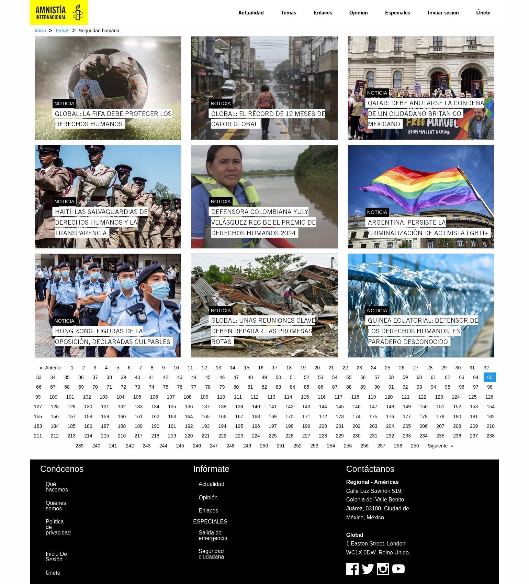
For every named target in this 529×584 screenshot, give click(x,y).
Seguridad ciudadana (211, 554)
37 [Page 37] (95, 377)
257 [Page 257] (381, 445)
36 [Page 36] (81, 377)
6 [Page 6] (129, 367)
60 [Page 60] (419, 377)
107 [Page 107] (171, 397)
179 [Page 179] (440, 416)
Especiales (397, 12)
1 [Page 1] (72, 367)
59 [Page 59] (405, 377)
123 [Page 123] (439, 397)
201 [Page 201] (340, 426)
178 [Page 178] (424, 416)
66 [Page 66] (39, 387)
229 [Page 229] (340, 436)
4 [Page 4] (106, 367)
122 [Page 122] (422, 397)
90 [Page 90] (377, 387)
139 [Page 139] (239, 406)
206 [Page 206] (424, 426)
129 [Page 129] (71, 406)
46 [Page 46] (222, 377)
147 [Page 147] (373, 406)
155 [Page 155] (38, 416)
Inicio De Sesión (56, 556)
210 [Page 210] (491, 426)
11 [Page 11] (190, 367)
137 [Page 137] (206, 406)
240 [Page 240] (96, 445)
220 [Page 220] (189, 436)
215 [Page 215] (105, 436)
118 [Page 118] (355, 397)
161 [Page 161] (139, 416)
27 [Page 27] (416, 367)
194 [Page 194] (222, 426)
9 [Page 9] (163, 367)
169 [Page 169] (273, 416)
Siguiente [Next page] (438, 445)
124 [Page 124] (456, 397)
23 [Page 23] (359, 367)
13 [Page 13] (218, 367)
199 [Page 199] (306, 426)
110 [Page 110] (221, 397)
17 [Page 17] (275, 367)
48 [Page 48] (250, 377)
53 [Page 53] (321, 377)
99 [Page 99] (38, 397)
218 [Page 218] (155, 436)
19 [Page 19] (303, 367)
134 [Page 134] (155, 406)
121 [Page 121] (405, 397)
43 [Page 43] (180, 377)
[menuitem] (251, 12)
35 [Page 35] (67, 377)
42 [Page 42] (165, 377)
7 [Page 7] (140, 367)
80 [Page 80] (236, 387)
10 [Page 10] (176, 367)
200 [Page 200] (323, 426)
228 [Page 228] (323, 436)
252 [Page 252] (297, 445)
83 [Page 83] (278, 387)
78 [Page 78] (208, 387)
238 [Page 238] (491, 436)
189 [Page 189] (139, 426)
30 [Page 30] (458, 367)
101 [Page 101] (70, 397)
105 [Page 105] (137, 397)
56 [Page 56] (363, 377)
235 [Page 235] (440, 436)
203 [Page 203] (373, 426)
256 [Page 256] (365, 445)
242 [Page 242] (130, 445)
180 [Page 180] (457, 416)
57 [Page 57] (377, 377)
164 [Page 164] (189, 416)
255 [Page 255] (348, 445)
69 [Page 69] (81, 387)
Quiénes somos (56, 505)
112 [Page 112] (255, 397)
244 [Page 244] (163, 445)
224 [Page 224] (256, 436)
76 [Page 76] (180, 387)
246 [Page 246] (197, 445)
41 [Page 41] (151, 377)
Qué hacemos (57, 487)
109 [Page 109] (204, 397)
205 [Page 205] (407, 426)
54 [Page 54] (335, 377)
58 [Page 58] (391, 377)
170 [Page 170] (289, 416)
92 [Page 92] (405, 387)
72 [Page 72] (123, 387)
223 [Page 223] (239, 436)
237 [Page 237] (474, 436)
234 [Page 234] (424, 436)
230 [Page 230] (356, 436)
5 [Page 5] (117, 367)
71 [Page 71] (109, 387)
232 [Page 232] (390, 436)
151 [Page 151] (440, 406)
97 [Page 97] (476, 387)
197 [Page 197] (273, 426)
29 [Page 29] (444, 367)
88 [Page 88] (349, 387)
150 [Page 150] (424, 406)
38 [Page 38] (109, 377)
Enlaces (323, 12)
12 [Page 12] (204, 367)
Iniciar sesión (443, 12)
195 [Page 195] (239, 426)
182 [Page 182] (491, 416)
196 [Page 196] (256, 426)
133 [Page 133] (139, 406)
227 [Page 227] (306, 436)
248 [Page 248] (230, 445)
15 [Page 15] (246, 367)
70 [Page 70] (95, 387)
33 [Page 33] (39, 377)
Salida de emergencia (213, 535)
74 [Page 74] (151, 387)
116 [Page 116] (322, 397)
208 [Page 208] (457, 426)
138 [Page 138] (222, 406)
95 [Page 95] (447, 387)
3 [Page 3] (94, 367)
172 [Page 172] (323, 416)
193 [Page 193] (206, 426)
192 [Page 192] (189, 426)
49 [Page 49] (264, 377)
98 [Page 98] (490, 387)
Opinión (358, 12)
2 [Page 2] (83, 367)
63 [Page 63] (461, 377)
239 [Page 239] (79, 445)
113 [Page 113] (271, 397)
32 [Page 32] (486, 367)
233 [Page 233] (407, 436)
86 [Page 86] (321, 387)
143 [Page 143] (306, 406)
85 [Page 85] (306, 387)
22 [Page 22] (345, 367)
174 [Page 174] (356, 416)
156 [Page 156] (55, 416)
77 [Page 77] (194, 387)
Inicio (40, 30)
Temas (288, 12)
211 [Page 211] (38, 436)
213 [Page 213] (71, 436)
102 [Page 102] (87, 397)
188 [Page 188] (122, 426)
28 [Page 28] (430, 367)
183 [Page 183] (38, 426)
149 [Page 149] (407, 406)
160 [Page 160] (122, 416)
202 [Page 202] (356, 426)
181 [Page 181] (474, 416)
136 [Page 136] (189, 406)
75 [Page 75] (165, 387)
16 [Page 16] (260, 367)
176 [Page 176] (390, 416)
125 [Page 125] (472, 397)
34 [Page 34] (53, 377)
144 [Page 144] (323, 406)
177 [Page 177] (407, 416)
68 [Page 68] (67, 387)
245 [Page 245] (180, 445)
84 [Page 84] (292, 387)
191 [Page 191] (172, 426)
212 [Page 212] (55, 436)
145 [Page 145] (340, 406)
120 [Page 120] (389, 397)
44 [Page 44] (194, 377)
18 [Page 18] (289, 367)
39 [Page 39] (123, 377)
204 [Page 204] (390, 426)
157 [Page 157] (71, 416)
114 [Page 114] (288, 397)
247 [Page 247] (213, 445)
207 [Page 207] (440, 426)
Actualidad (251, 12)
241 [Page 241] (113, 445)
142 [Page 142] (289, 406)
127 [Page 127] (38, 406)
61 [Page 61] (433, 377)
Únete (483, 12)
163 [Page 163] (172, 416)
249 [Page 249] (247, 445)
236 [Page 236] (457, 436)
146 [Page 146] (356, 406)
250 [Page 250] (264, 445)
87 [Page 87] (335, 387)
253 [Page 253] (314, 445)
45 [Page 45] (208, 377)
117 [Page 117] (338, 397)
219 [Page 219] (172, 436)
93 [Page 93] (419, 387)
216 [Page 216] (122, 436)
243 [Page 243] (146, 445)
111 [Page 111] (238, 397)
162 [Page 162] (155, 416)
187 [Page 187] (105, 426)
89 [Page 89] (363, 387)
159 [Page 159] (105, 416)
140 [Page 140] (256, 406)
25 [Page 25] (388, 367)
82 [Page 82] (264, 387)
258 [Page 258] (398, 445)
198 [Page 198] (289, 426)
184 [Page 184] (55, 426)
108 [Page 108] (187, 397)
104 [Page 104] (120, 397)
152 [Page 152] (457, 406)
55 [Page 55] (349, 377)
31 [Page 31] (472, 367)
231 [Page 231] (373, 436)
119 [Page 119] (372, 397)
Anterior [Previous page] (53, 367)
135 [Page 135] (172, 406)
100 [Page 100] (53, 397)
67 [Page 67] (53, 387)
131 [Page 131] (105, 406)
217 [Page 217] (139, 436)
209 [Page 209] (474, 426)
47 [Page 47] (236, 377)
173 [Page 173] (340, 416)
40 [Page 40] (137, 377)
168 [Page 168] (256, 416)
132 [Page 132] (122, 406)
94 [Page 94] (433, 387)
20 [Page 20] (317, 367)
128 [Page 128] (55, 406)
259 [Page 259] (415, 445)
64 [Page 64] (476, 377)
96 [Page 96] (461, 387)
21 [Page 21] (331, 367)
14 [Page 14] (232, 367)
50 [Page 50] (278, 377)
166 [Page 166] (222, 416)
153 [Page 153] (474, 406)
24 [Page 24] (373, 367)
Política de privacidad (58, 527)
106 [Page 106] (154, 397)
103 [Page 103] (104, 397)
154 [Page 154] (491, 406)
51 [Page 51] (292, 377)
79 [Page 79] (222, 387)
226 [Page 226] (289, 436)
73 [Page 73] (137, 387)
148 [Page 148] (390, 406)
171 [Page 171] (306, 416)
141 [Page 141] (273, 406)
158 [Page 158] (88, 416)
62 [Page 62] (447, 377)
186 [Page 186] (88, 426)
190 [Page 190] (155, 426)
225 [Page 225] (273, 436)
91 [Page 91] (391, 387)
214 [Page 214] (88, 436)
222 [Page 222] (222, 436)
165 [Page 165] (206, 416)
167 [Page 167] (239, 416)
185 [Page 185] (71, 426)
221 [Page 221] (206, 436)
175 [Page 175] (373, 416)
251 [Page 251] (281, 445)
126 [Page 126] (489, 397)
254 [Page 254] (331, 445)
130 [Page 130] (88, 406)
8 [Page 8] (152, 367)
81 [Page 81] (250, 387)
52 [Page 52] (306, 377)
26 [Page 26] (402, 367)
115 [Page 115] (305, 397)
